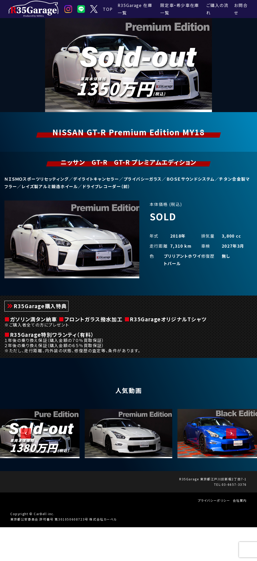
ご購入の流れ (217, 9)
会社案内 (240, 534)
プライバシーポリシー (214, 534)
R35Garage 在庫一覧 (135, 9)
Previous (23, 467)
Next (228, 467)
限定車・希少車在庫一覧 (179, 9)
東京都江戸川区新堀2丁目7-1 (223, 512)
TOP (108, 9)
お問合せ (240, 9)
